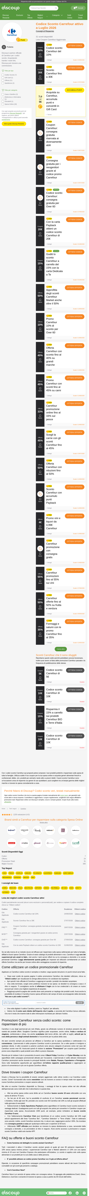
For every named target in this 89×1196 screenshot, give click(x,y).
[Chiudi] (86, 1)
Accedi (78, 7)
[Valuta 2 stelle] (5, 815)
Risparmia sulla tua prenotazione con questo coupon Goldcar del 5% (43, 1)
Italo (20, 888)
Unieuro (28, 873)
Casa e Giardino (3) (10, 94)
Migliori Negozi (43, 16)
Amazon (26, 877)
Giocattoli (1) (7, 101)
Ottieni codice (75, 46)
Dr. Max (64, 888)
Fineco (11, 873)
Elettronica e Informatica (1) (11, 98)
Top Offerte (29, 16)
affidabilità (7, 802)
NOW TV (78, 888)
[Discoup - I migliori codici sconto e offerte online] (10, 8)
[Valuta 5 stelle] (11, 815)
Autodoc (6, 892)
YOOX (4, 873)
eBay (33, 877)
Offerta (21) (7, 80)
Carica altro (61, 649)
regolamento (6, 119)
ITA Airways (37, 873)
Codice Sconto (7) (9, 75)
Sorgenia (17, 877)
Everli (5, 888)
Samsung (57, 873)
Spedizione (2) (8, 83)
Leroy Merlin (68, 873)
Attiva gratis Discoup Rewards (14, 124)
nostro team (64, 795)
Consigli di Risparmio (45, 31)
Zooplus (19, 873)
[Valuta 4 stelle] (9, 815)
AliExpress (48, 873)
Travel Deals (80, 16)
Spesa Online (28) (9, 104)
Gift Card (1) (7, 78)
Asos (71, 888)
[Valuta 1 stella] (3, 815)
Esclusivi (19, 15)
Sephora (38, 888)
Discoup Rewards (6, 16)
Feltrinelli (55, 888)
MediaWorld (7, 877)
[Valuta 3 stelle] (7, 815)
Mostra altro (44, 822)
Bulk (13, 892)
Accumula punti (74, 90)
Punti (23, 40)
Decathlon (28, 888)
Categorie (57, 15)
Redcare (13, 888)
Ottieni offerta (74, 288)
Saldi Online (69, 16)
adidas (46, 888)
